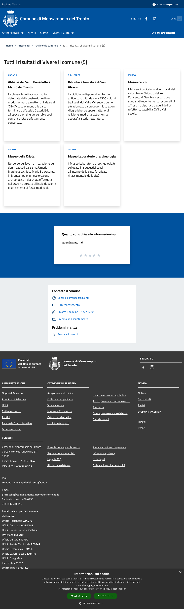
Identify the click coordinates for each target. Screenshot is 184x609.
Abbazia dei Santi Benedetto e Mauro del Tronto (29, 84)
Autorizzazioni (101, 419)
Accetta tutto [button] (79, 595)
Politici (6, 417)
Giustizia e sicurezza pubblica (109, 395)
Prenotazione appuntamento (63, 447)
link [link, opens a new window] (124, 588)
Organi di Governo (12, 393)
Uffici (5, 405)
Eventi (141, 428)
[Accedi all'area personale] (165, 4)
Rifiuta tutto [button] (105, 595)
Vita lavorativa (55, 405)
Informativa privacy (104, 453)
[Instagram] (148, 18)
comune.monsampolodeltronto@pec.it (24, 482)
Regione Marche (11, 4)
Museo (132, 75)
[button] (92, 603)
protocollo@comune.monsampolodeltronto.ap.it (30, 494)
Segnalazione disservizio (61, 453)
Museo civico (137, 82)
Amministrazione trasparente (109, 447)
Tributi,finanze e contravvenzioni (111, 401)
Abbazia (12, 75)
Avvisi (141, 405)
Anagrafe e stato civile (60, 393)
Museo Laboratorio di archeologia (92, 156)
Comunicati (144, 399)
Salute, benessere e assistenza (110, 413)
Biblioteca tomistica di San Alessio (87, 84)
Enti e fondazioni (11, 411)
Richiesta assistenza (58, 465)
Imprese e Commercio (59, 411)
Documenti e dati (11, 429)
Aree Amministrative (14, 399)
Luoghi (142, 422)
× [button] (180, 572)
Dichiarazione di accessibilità (109, 465)
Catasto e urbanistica (59, 417)
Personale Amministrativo (17, 423)
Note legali (99, 459)
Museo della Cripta (21, 156)
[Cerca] (178, 19)
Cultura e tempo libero (60, 399)
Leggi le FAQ (54, 459)
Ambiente (98, 407)
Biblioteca (74, 75)
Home (9, 45)
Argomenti (24, 45)
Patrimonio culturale (46, 45)
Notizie (142, 393)
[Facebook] (139, 18)
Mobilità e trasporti (58, 423)
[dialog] (92, 589)
